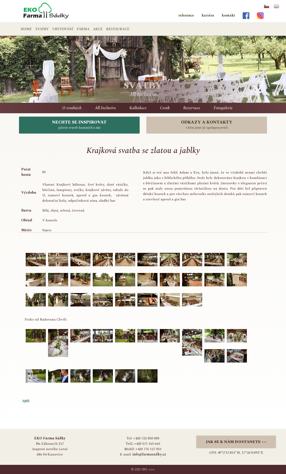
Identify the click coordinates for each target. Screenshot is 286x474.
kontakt (228, 15)
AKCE (98, 29)
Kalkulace (138, 108)
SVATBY (42, 29)
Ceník (165, 108)
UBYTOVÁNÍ (62, 29)
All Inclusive (105, 108)
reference (186, 15)
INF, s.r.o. (148, 469)
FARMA (83, 29)
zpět (25, 400)
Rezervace (191, 108)
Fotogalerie (223, 108)
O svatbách (72, 108)
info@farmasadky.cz (149, 454)
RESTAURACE (117, 29)
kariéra (208, 15)
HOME (26, 29)
